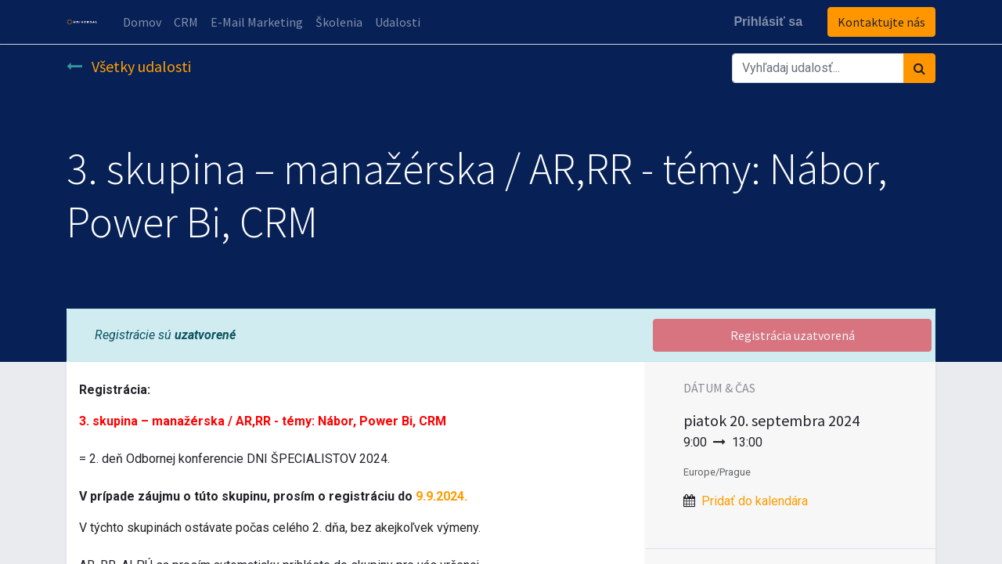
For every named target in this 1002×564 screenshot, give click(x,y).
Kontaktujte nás (881, 22)
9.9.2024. (441, 496)
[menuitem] (142, 22)
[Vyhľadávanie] (919, 68)
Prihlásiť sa (767, 21)
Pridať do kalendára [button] (754, 501)
